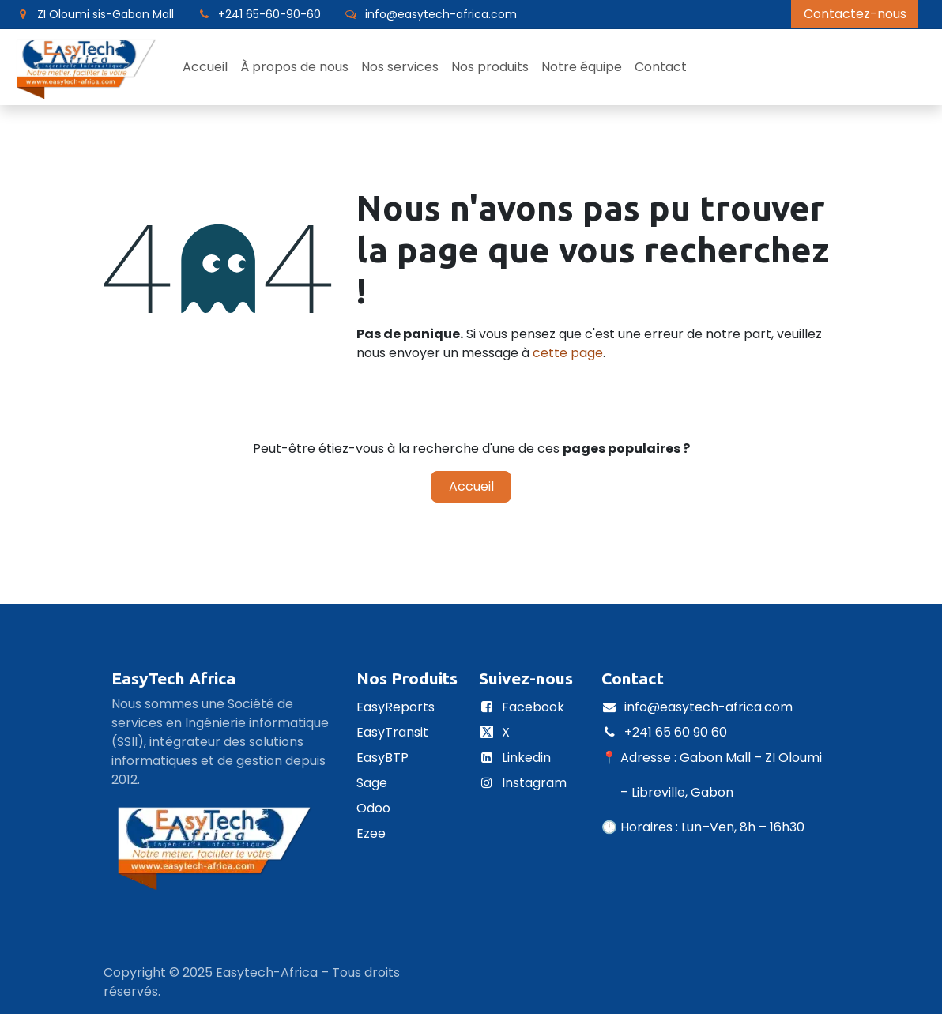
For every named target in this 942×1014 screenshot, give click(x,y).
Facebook (533, 707)
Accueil (471, 486)
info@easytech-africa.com (708, 707)
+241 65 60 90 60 (677, 732)
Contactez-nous (855, 14)
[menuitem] (205, 67)
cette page (568, 353)
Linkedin (526, 757)
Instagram (534, 783)
